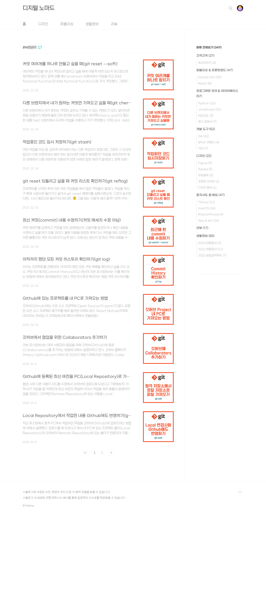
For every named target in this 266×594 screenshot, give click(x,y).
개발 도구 (205, 129)
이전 (85, 530)
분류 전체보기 (208, 47)
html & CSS (209, 77)
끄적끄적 (205, 55)
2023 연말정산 (209, 243)
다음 (111, 530)
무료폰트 (205, 175)
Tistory (206, 202)
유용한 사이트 (208, 181)
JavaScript (209, 109)
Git (203, 136)
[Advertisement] (98, 235)
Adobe (205, 169)
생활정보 (92, 23)
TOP (240, 570)
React (205, 83)
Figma (205, 163)
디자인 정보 (207, 187)
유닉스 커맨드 (208, 142)
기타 (203, 148)
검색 (231, 8)
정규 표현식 (207, 121)
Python (207, 103)
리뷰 (114, 23)
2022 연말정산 (210, 249)
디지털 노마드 (39, 8)
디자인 (43, 23)
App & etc (208, 220)
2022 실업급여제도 (212, 255)
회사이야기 (207, 63)
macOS (207, 208)
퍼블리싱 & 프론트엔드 (214, 70)
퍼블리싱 (66, 23)
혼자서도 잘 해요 (210, 195)
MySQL (205, 115)
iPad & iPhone (210, 214)
